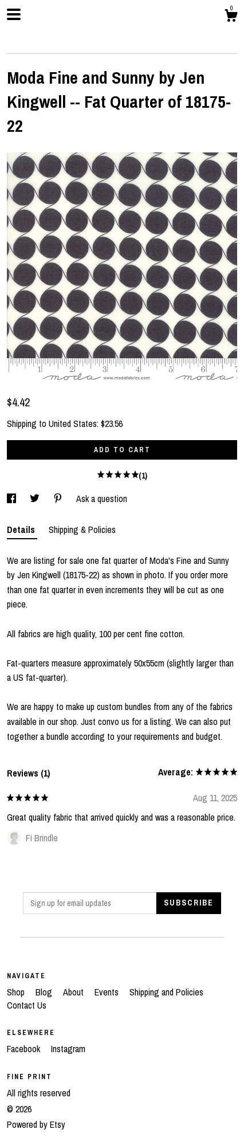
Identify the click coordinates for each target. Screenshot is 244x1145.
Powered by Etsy (36, 1124)
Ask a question (101, 498)
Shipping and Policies (166, 992)
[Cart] (231, 17)
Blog (45, 992)
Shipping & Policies (82, 529)
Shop (17, 992)
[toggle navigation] (14, 14)
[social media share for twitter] (36, 498)
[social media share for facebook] (12, 498)
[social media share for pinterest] (59, 498)
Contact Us (26, 1005)
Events (108, 992)
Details (22, 529)
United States (73, 423)
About (74, 992)
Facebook (24, 1048)
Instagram (68, 1048)
